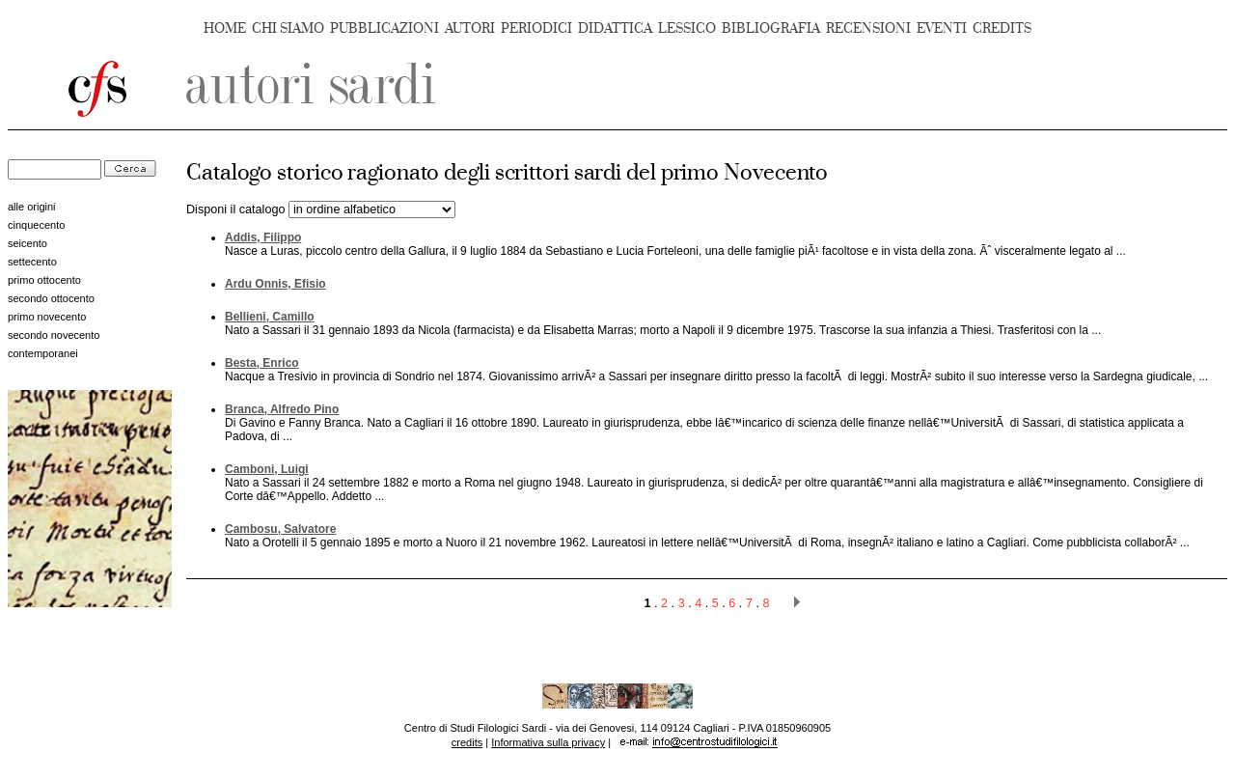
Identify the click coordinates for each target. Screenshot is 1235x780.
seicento (27, 243)
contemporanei (43, 353)
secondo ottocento (51, 298)
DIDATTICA (615, 28)
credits (467, 742)
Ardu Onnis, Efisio (275, 284)
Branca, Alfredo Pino (282, 409)
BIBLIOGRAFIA (771, 28)
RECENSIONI (868, 28)
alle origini (32, 206)
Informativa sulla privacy (548, 742)
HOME (225, 28)
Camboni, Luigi (267, 469)
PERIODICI (536, 28)
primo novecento (47, 316)
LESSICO (687, 28)
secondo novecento (53, 335)
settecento (32, 261)
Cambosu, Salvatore (280, 529)
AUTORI (470, 28)
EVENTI (942, 28)
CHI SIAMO (288, 28)
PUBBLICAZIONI (384, 28)
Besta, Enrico (262, 363)
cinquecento (36, 225)
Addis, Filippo (263, 237)
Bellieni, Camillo (270, 316)
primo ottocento (44, 280)
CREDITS (1002, 28)
